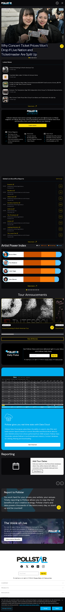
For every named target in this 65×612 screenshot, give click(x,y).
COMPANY (32, 583)
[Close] (62, 606)
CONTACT (32, 597)
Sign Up (54, 355)
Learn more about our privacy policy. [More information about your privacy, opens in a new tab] (29, 611)
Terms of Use (59, 359)
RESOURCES (32, 593)
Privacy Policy (48, 359)
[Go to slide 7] (36, 289)
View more (32, 106)
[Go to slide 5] (35, 57)
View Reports (38, 471)
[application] (32, 267)
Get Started (32, 445)
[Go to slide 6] (35, 289)
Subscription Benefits (13, 539)
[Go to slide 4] (34, 57)
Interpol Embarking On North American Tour (15, 328)
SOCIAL (32, 602)
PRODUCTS (32, 588)
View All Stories (32, 339)
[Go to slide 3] (32, 57)
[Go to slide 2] (30, 57)
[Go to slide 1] (29, 57)
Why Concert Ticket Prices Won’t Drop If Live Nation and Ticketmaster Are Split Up (24, 50)
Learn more (32, 125)
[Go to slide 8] (38, 289)
